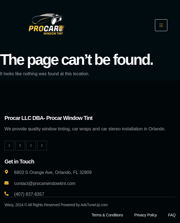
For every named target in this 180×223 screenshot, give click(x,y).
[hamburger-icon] (161, 25)
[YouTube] (42, 146)
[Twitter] (20, 146)
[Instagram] (31, 146)
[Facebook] (9, 146)
